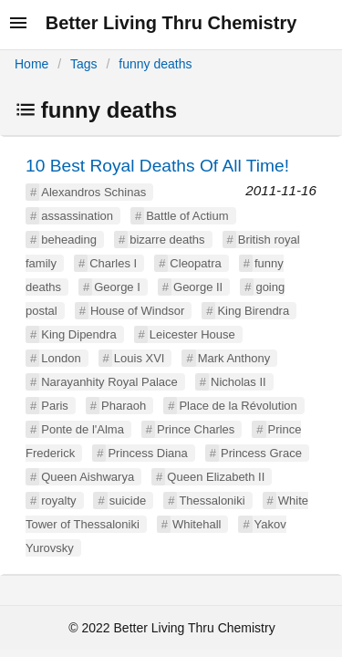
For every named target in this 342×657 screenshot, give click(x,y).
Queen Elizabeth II (215, 477)
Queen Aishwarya (87, 477)
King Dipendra (78, 334)
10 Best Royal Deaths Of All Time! (157, 165)
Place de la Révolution (237, 405)
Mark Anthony (234, 358)
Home (31, 64)
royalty (58, 500)
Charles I (113, 263)
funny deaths (155, 64)
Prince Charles (195, 429)
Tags (84, 64)
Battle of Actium (187, 216)
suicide (127, 500)
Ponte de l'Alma (82, 429)
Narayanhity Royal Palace (109, 382)
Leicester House (192, 334)
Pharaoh (123, 405)
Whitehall (196, 524)
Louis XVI (139, 358)
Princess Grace (261, 453)
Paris (54, 405)
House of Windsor (137, 311)
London (60, 358)
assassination (77, 216)
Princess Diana (147, 453)
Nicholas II (238, 382)
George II (198, 287)
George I (117, 287)
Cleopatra (195, 263)
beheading (69, 239)
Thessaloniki (211, 500)
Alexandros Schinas (93, 192)
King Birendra (253, 311)
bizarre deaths (167, 239)
